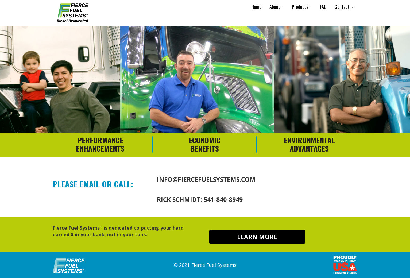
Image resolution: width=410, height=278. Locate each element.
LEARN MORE (257, 237)
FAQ (323, 6)
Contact (344, 6)
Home (256, 6)
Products (302, 6)
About (276, 6)
